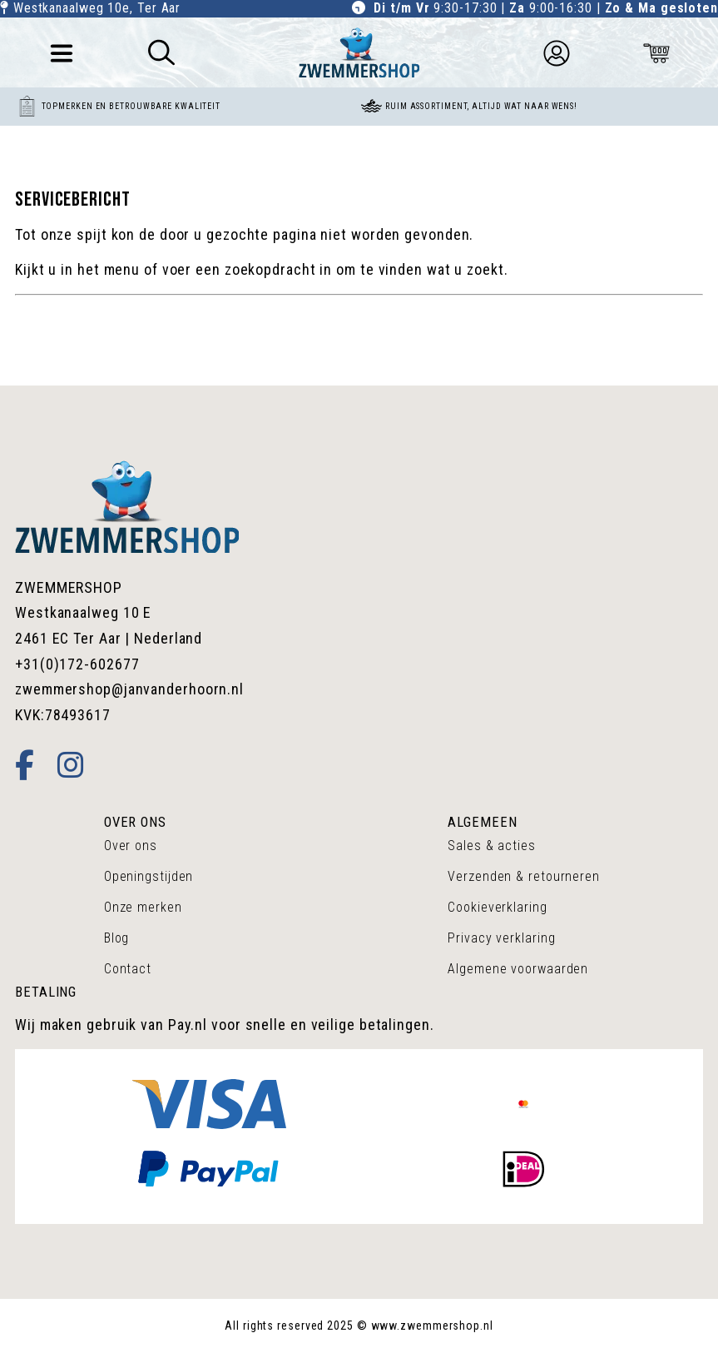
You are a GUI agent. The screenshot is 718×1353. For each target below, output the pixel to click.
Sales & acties (492, 845)
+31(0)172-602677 (77, 664)
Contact (127, 969)
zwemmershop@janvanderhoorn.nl (129, 689)
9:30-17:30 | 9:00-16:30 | (546, 8)
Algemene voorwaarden (518, 969)
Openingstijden (149, 876)
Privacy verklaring (501, 938)
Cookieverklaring (497, 907)
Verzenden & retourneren (524, 876)
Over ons (130, 845)
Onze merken (143, 907)
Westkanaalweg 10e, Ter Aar (97, 8)
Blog (117, 938)
